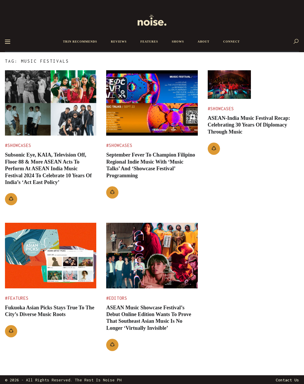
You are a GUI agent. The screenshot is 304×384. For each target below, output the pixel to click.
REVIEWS (119, 41)
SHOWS (178, 41)
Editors (118, 298)
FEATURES (149, 41)
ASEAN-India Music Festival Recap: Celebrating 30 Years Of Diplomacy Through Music (249, 112)
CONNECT (231, 41)
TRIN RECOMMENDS (80, 41)
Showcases (19, 145)
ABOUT (203, 41)
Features (18, 298)
